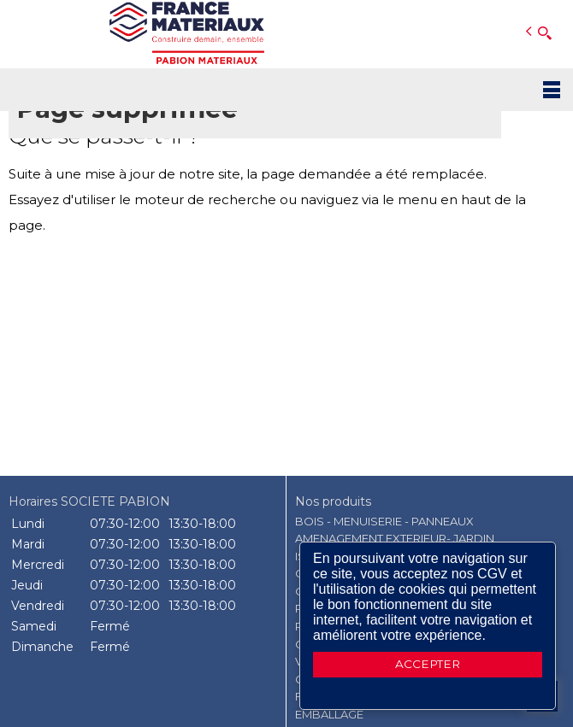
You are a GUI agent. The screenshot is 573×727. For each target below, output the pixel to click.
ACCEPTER (427, 664)
